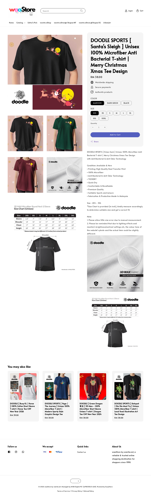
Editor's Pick (32, 23)
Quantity (94, 123)
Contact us (81, 452)
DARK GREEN (112, 103)
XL (130, 113)
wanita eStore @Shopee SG (90, 23)
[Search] (81, 10)
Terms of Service (63, 491)
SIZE (92, 108)
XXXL (104, 118)
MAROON (97, 103)
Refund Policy (89, 491)
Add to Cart (115, 134)
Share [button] (95, 141)
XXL (94, 118)
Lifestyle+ (107, 23)
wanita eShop (45, 23)
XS (103, 113)
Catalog (19, 23)
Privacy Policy (77, 491)
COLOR (94, 98)
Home (11, 23)
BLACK (126, 103)
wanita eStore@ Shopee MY (65, 23)
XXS (94, 113)
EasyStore (109, 487)
